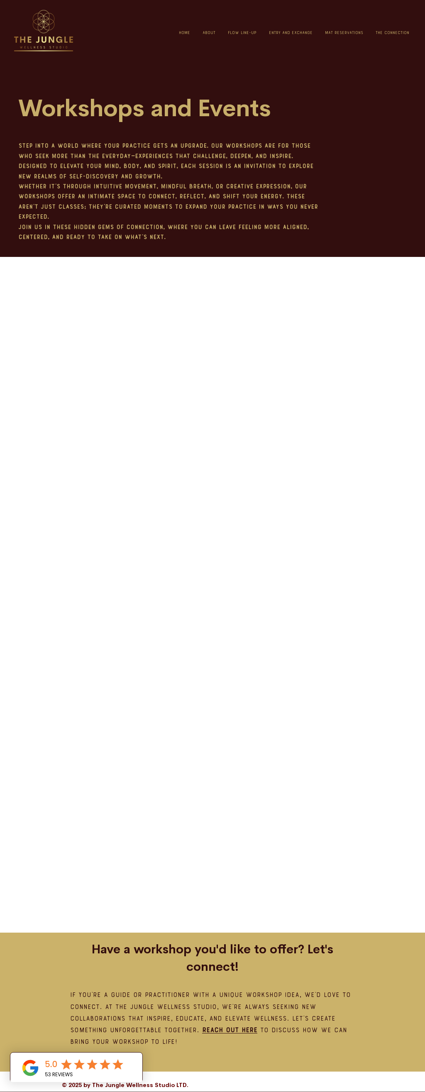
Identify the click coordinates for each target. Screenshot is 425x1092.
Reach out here (229, 1031)
